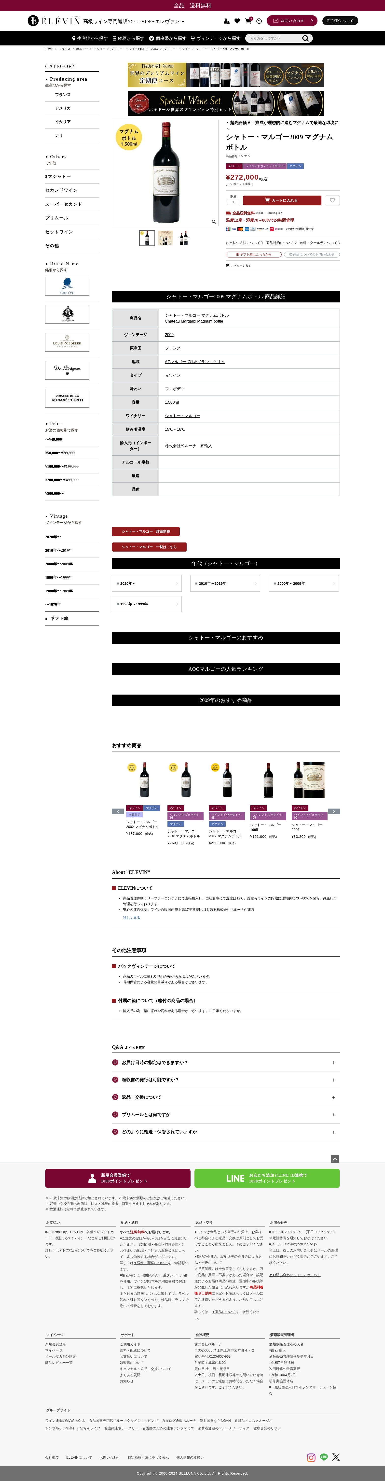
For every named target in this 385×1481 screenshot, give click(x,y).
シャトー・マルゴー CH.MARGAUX (134, 49)
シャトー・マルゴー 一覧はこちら (149, 547)
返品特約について (280, 243)
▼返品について (224, 1312)
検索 (305, 38)
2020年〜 (53, 537)
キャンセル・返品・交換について (145, 1369)
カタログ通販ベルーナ (179, 1421)
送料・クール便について (318, 243)
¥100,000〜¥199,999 (62, 466)
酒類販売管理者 (282, 1335)
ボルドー (82, 49)
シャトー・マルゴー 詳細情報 (146, 531)
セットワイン (59, 232)
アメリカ (63, 108)
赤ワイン (173, 375)
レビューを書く (241, 266)
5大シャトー (58, 176)
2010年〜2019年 (59, 550)
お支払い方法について (243, 243)
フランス (64, 49)
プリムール (57, 218)
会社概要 (202, 1335)
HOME (48, 49)
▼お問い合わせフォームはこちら (295, 1275)
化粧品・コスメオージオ (254, 1421)
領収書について (132, 1363)
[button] (118, 811)
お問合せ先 (278, 1223)
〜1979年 (53, 604)
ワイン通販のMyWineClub (65, 1421)
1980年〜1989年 (59, 591)
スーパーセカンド (63, 204)
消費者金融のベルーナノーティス (223, 1428)
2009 (169, 335)
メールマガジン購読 (60, 1356)
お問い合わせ (110, 1457)
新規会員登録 (55, 1344)
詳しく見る (131, 918)
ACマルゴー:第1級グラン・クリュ (195, 362)
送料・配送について (135, 1350)
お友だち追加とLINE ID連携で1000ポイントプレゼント (267, 1178)
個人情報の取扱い (190, 1457)
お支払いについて (133, 1356)
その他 (52, 245)
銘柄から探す (128, 38)
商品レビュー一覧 (59, 1363)
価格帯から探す (168, 38)
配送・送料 (129, 1223)
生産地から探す (90, 38)
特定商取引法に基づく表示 (148, 1457)
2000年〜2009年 (59, 564)
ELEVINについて (340, 21)
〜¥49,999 (53, 439)
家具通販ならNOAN (215, 1421)
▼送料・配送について (151, 1263)
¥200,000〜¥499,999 (62, 480)
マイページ (54, 1335)
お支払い (53, 1223)
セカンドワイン (61, 190)
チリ (59, 135)
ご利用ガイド (130, 1344)
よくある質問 (130, 1375)
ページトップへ (335, 1159)
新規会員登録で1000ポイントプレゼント (118, 1178)
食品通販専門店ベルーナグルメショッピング (123, 1421)
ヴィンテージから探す (216, 38)
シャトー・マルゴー (177, 49)
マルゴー (99, 49)
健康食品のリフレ (267, 1428)
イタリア (63, 122)
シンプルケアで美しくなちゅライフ (72, 1428)
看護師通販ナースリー (121, 1428)
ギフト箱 (59, 618)
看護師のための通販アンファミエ (168, 1428)
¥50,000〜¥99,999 (60, 453)
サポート (128, 1335)
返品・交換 (204, 1223)
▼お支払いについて (74, 1250)
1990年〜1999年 (59, 577)
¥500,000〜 (54, 493)
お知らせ (127, 1381)
